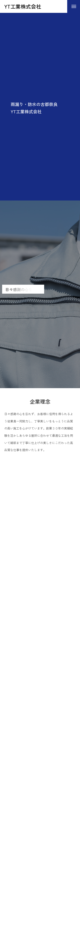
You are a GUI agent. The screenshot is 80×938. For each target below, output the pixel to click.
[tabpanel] (40, 294)
